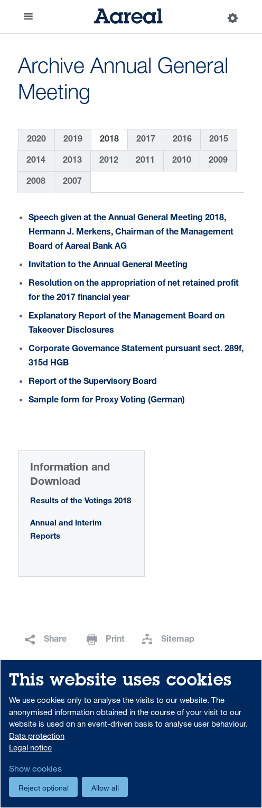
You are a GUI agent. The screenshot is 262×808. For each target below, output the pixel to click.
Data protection (36, 735)
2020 (36, 140)
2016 (182, 140)
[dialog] (131, 734)
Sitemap (177, 640)
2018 (109, 140)
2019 (72, 140)
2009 (218, 161)
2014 (35, 161)
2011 (145, 161)
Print (115, 640)
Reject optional (43, 787)
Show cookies (35, 768)
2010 (181, 161)
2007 (72, 182)
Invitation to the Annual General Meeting (108, 265)
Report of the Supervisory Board (93, 382)
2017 (145, 140)
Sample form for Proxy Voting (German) (107, 401)
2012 (108, 161)
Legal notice (30, 747)
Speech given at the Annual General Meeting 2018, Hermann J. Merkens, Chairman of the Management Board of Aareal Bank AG (131, 232)
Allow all (105, 787)
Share (55, 640)
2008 (35, 182)
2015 (218, 140)
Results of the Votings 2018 (80, 501)
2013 (72, 161)
